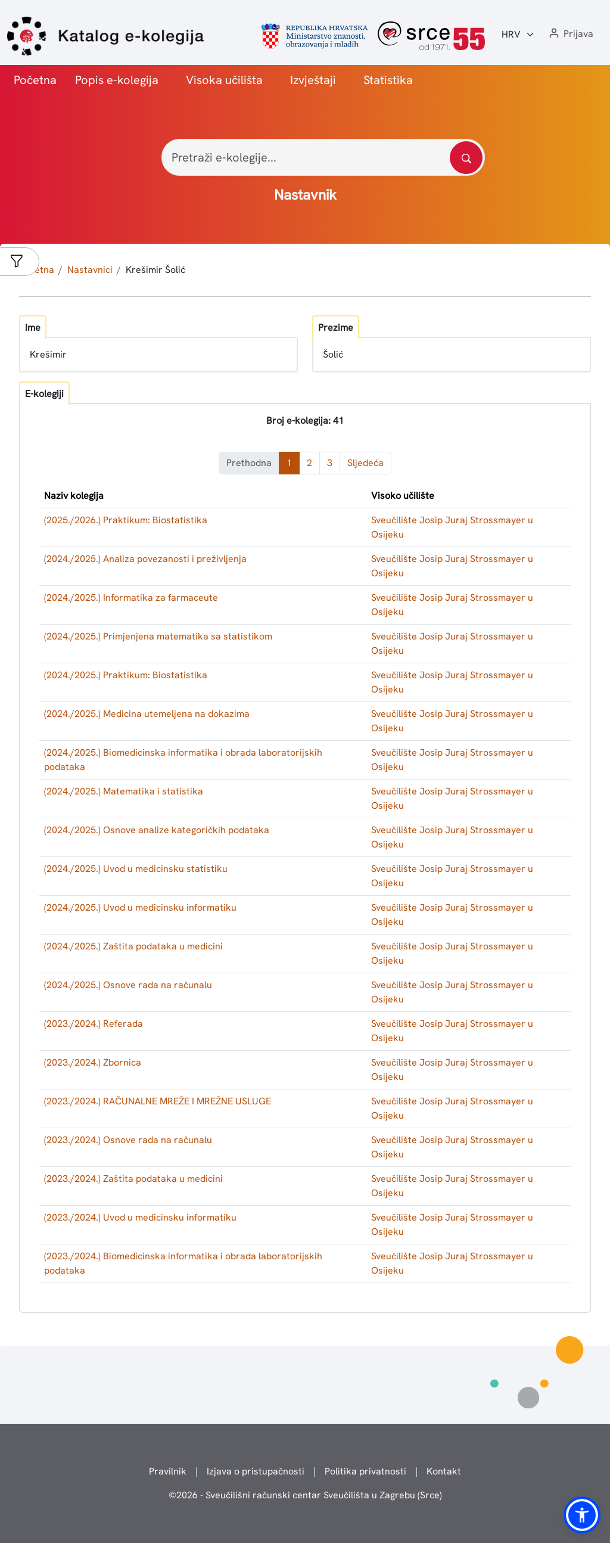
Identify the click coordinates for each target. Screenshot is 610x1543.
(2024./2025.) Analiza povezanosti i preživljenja (145, 558)
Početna (35, 80)
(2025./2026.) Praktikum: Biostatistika (125, 520)
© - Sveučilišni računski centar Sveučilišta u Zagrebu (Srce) (305, 1495)
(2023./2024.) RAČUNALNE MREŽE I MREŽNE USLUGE (157, 1101)
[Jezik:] (518, 34)
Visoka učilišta (224, 80)
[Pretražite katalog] (466, 157)
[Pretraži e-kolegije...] (323, 157)
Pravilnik (167, 1471)
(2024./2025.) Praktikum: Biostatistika (125, 675)
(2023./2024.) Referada (93, 1023)
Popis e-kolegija (116, 80)
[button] (570, 34)
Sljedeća (365, 463)
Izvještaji (313, 80)
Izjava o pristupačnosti (255, 1471)
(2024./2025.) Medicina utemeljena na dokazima (147, 713)
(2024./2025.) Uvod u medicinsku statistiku (136, 868)
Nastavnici (90, 269)
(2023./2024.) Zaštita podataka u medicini (133, 1178)
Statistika (388, 80)
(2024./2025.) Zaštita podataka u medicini (133, 946)
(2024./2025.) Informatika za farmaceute (131, 597)
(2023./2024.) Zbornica (92, 1062)
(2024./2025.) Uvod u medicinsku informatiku (140, 907)
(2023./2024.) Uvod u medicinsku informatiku (140, 1217)
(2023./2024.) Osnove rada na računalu (128, 1140)
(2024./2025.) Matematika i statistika (123, 791)
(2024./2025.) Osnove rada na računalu (128, 985)
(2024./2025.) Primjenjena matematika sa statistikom (158, 636)
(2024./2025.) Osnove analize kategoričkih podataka (156, 830)
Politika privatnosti (365, 1471)
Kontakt (444, 1471)
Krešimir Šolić (155, 269)
